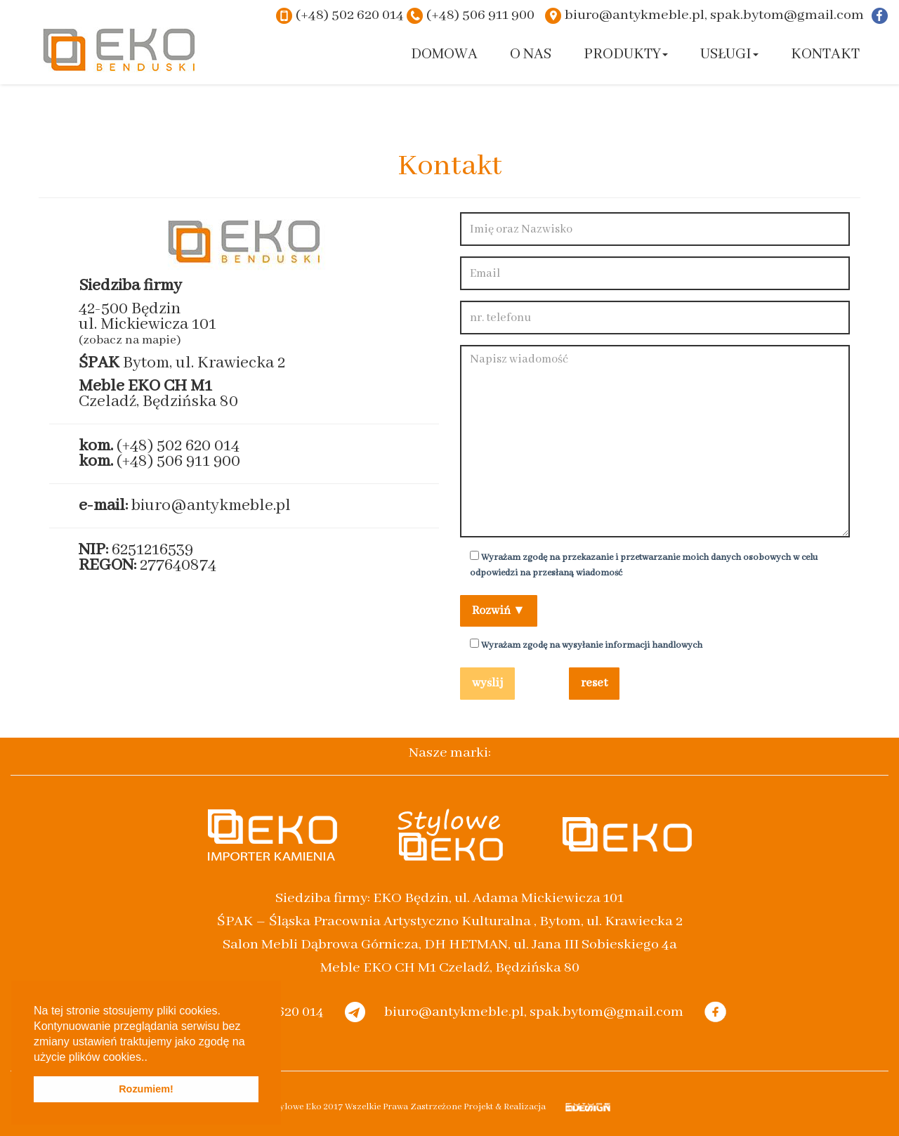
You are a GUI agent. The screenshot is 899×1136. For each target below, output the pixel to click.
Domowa (444, 54)
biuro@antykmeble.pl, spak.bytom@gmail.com (714, 15)
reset (594, 683)
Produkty (626, 54)
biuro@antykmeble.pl (211, 505)
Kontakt (825, 54)
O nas (530, 54)
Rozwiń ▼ (498, 610)
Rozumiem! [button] (146, 1089)
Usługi (729, 54)
